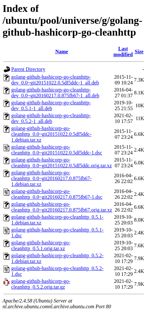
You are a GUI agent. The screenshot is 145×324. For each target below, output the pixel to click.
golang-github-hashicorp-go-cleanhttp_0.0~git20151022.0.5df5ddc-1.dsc (56, 149)
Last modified (122, 51)
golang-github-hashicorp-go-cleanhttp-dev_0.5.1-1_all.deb (51, 105)
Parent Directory (28, 69)
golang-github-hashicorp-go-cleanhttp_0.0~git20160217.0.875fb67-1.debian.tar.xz (51, 178)
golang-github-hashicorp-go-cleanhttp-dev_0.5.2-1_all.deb (51, 118)
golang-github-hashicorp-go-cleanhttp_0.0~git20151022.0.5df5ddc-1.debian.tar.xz (51, 134)
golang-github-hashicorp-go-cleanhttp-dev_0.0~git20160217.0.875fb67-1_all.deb (55, 92)
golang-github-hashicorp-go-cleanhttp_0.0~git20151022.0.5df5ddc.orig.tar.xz (61, 162)
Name (61, 51)
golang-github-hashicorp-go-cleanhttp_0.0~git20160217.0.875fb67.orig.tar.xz (61, 207)
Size (139, 51)
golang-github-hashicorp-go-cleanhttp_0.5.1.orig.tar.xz (40, 245)
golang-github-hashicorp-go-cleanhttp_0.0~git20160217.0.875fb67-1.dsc (56, 194)
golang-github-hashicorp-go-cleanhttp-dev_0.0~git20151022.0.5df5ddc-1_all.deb (55, 79)
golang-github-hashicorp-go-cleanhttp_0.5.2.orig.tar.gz (40, 284)
